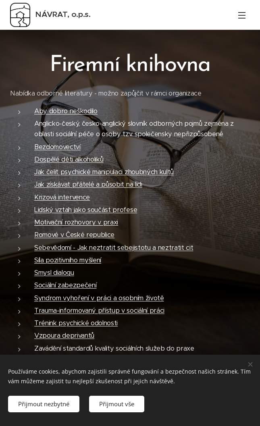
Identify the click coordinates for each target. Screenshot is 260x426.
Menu (241, 15)
